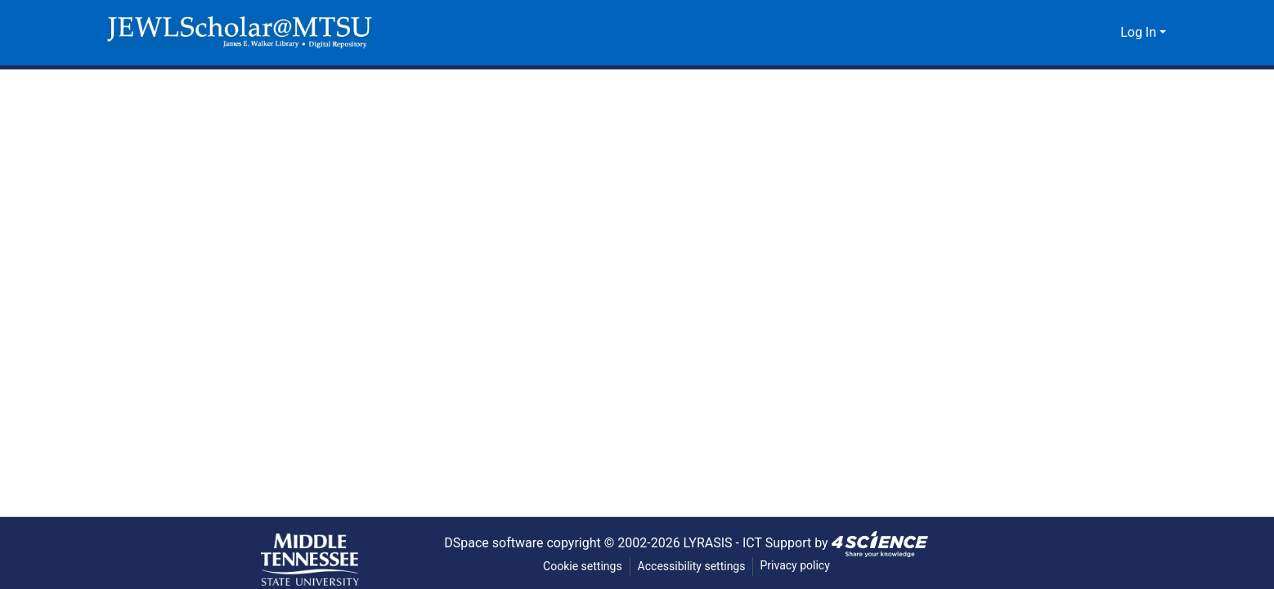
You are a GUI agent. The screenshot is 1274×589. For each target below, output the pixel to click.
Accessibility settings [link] (692, 566)
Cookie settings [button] (581, 566)
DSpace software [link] (487, 542)
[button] (239, 32)
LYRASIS (711, 542)
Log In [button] (1140, 33)
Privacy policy (796, 565)
